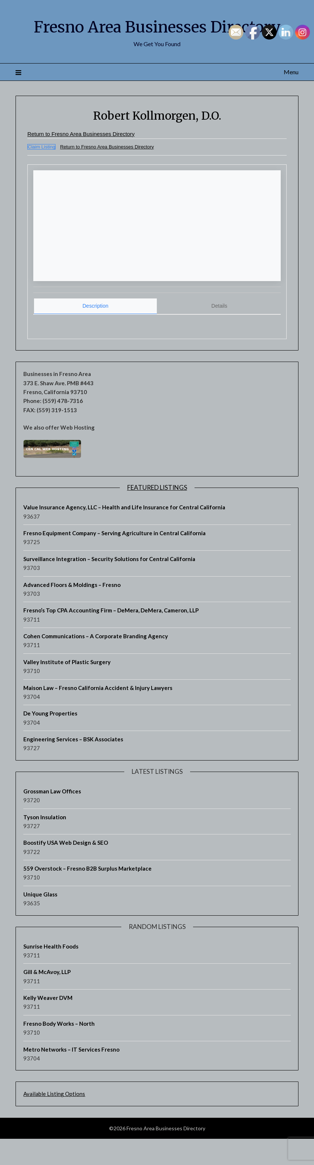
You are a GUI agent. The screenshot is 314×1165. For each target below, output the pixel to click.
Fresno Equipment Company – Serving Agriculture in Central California (114, 559)
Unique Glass (40, 920)
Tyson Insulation (44, 843)
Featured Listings (157, 513)
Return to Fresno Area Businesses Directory (85, 160)
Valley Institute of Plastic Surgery (67, 688)
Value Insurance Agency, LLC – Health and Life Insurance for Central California (124, 533)
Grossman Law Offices (52, 817)
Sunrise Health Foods (50, 972)
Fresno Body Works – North (59, 1049)
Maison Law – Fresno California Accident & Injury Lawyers (97, 714)
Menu (291, 98)
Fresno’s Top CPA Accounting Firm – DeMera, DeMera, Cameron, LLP (111, 636)
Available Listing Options (54, 1120)
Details (219, 332)
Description (95, 332)
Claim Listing (41, 173)
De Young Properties (50, 739)
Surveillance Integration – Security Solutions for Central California (109, 585)
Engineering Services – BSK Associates (73, 765)
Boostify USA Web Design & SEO (65, 868)
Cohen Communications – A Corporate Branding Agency (95, 662)
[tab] (95, 332)
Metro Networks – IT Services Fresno (71, 1075)
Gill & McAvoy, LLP (47, 998)
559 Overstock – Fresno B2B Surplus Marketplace (87, 894)
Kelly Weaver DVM (47, 1024)
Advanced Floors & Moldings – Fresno (72, 611)
